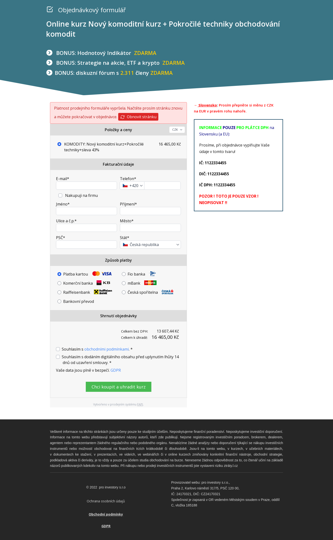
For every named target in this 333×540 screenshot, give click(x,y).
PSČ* (60, 237)
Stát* (124, 237)
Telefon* (128, 178)
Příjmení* (128, 204)
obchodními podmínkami (106, 349)
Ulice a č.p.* (66, 220)
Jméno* (63, 204)
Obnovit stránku (138, 117)
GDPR (116, 370)
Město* (127, 220)
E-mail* (62, 178)
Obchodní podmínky (106, 514)
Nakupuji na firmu (81, 195)
